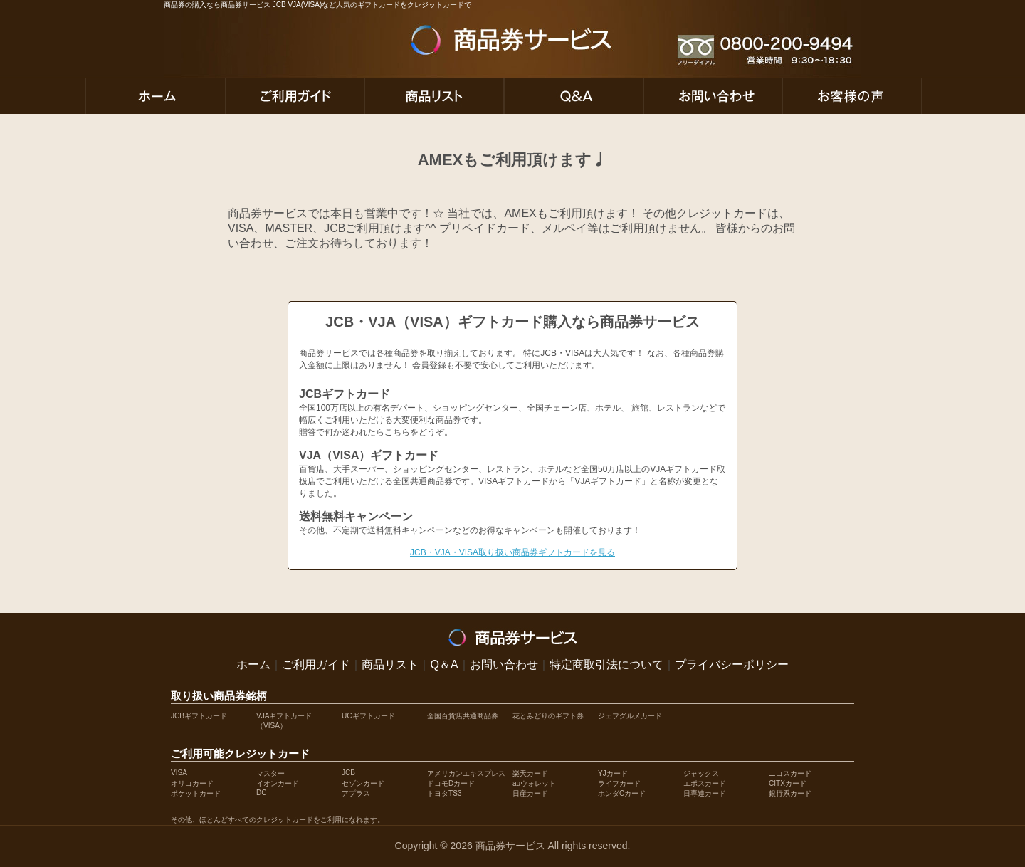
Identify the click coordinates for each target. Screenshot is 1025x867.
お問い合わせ (504, 664)
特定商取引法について (606, 664)
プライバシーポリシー (732, 664)
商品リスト (390, 664)
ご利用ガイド (316, 664)
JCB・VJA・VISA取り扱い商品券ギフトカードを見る (512, 552)
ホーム (253, 664)
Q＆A (444, 664)
